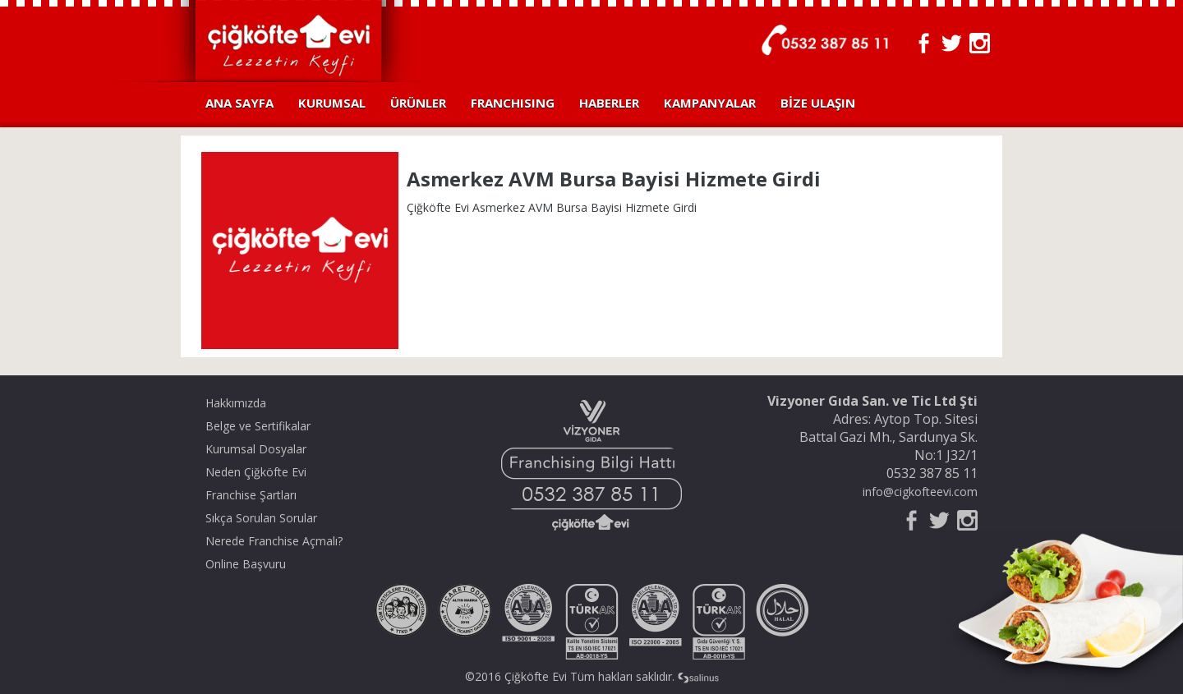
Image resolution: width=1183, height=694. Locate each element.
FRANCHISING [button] (513, 102)
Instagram (979, 43)
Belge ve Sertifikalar (258, 426)
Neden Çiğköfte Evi (255, 472)
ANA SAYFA (239, 102)
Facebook (924, 43)
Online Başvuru (245, 564)
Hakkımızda (235, 403)
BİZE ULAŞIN (817, 102)
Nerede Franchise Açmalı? (274, 541)
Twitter (951, 43)
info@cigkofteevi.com (920, 491)
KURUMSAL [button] (332, 102)
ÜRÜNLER (418, 102)
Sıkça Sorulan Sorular (261, 518)
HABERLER (609, 102)
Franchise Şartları (251, 495)
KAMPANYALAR (710, 102)
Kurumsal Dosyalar (255, 449)
